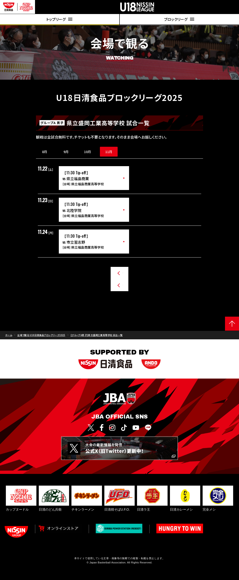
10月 (87, 151)
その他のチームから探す (110, 288)
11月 (108, 151)
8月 (44, 151)
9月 (66, 151)
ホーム (8, 338)
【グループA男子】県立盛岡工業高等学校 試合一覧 (96, 338)
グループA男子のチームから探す (116, 273)
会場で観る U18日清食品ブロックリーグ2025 (41, 338)
